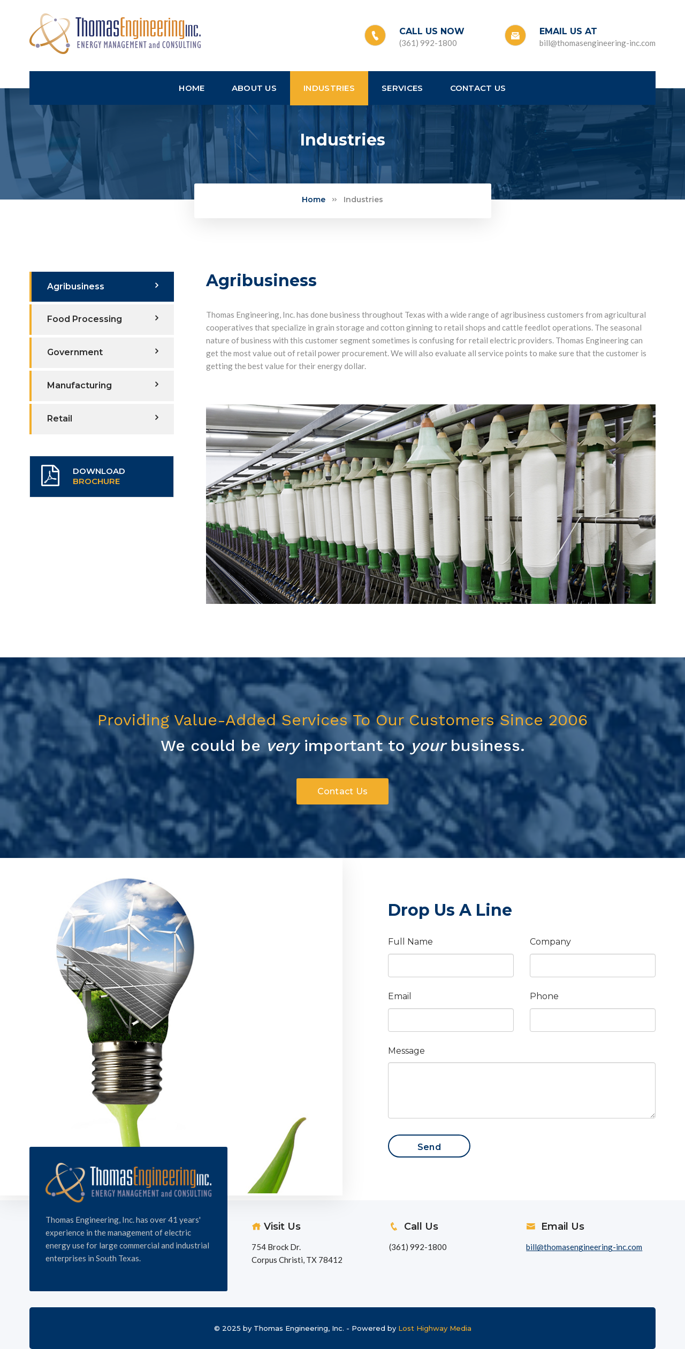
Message (406, 1051)
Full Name (410, 942)
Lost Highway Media (434, 1328)
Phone (544, 996)
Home (313, 199)
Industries (363, 199)
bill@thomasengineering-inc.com (597, 43)
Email (400, 996)
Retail (102, 418)
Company (550, 942)
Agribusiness (102, 286)
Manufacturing (102, 385)
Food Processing (102, 318)
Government (102, 352)
